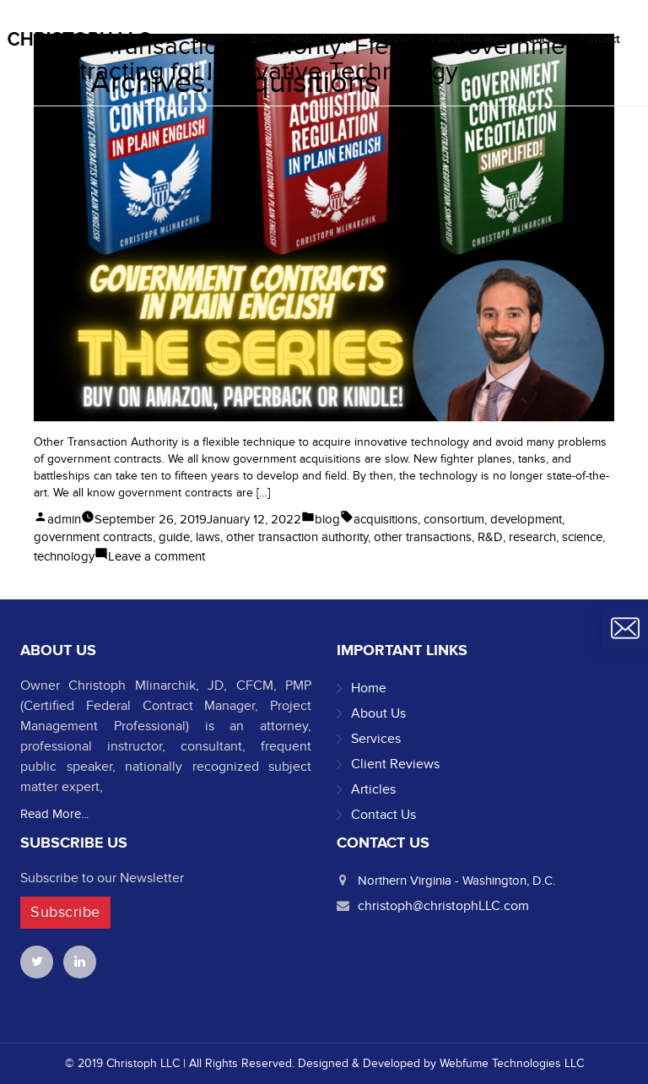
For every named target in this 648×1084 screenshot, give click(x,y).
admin (64, 519)
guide (174, 537)
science (582, 537)
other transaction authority (297, 537)
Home (368, 688)
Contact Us (383, 814)
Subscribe (65, 912)
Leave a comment (156, 556)
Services (376, 738)
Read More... (54, 813)
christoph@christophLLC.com (443, 905)
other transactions (423, 537)
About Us (378, 713)
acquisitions (386, 519)
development (526, 519)
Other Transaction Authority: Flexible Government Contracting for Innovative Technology (310, 59)
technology (64, 556)
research (532, 537)
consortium (454, 519)
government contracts (93, 537)
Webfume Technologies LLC (512, 1063)
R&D (490, 537)
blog (327, 519)
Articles (373, 789)
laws (208, 537)
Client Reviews (395, 764)
